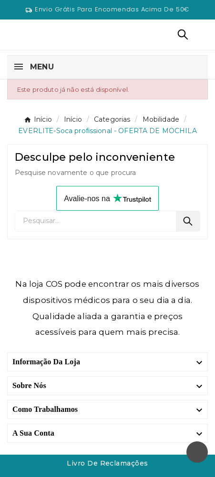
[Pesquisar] (95, 221)
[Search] (188, 221)
